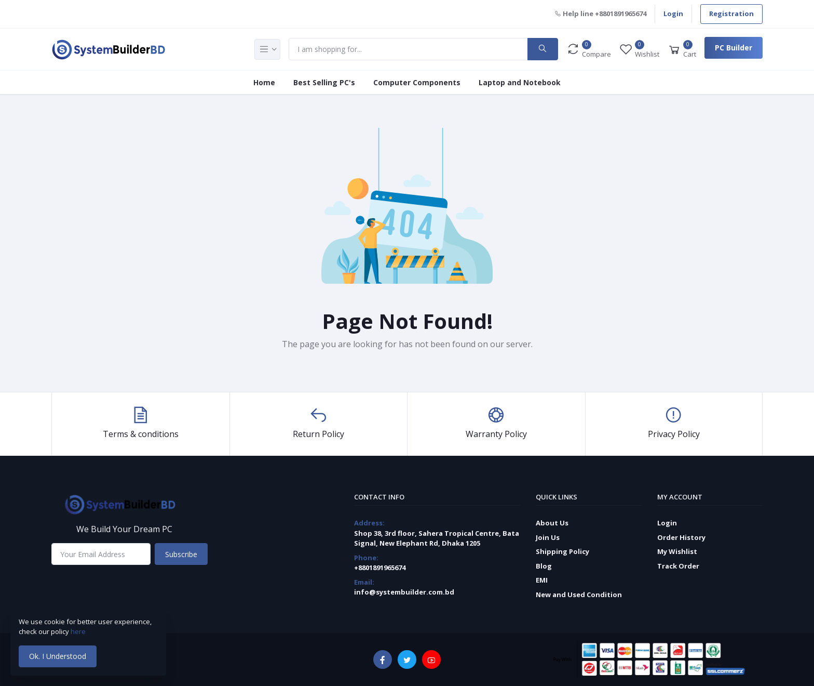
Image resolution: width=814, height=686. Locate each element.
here (79, 631)
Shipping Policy (562, 551)
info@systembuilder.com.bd (404, 592)
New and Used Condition (579, 594)
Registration (731, 13)
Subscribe (181, 554)
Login (673, 13)
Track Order (678, 566)
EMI (542, 580)
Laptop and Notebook (520, 82)
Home (264, 82)
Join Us (548, 537)
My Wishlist (677, 551)
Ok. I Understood (57, 656)
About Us (552, 522)
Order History (681, 537)
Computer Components (416, 82)
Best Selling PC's (324, 82)
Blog (544, 566)
